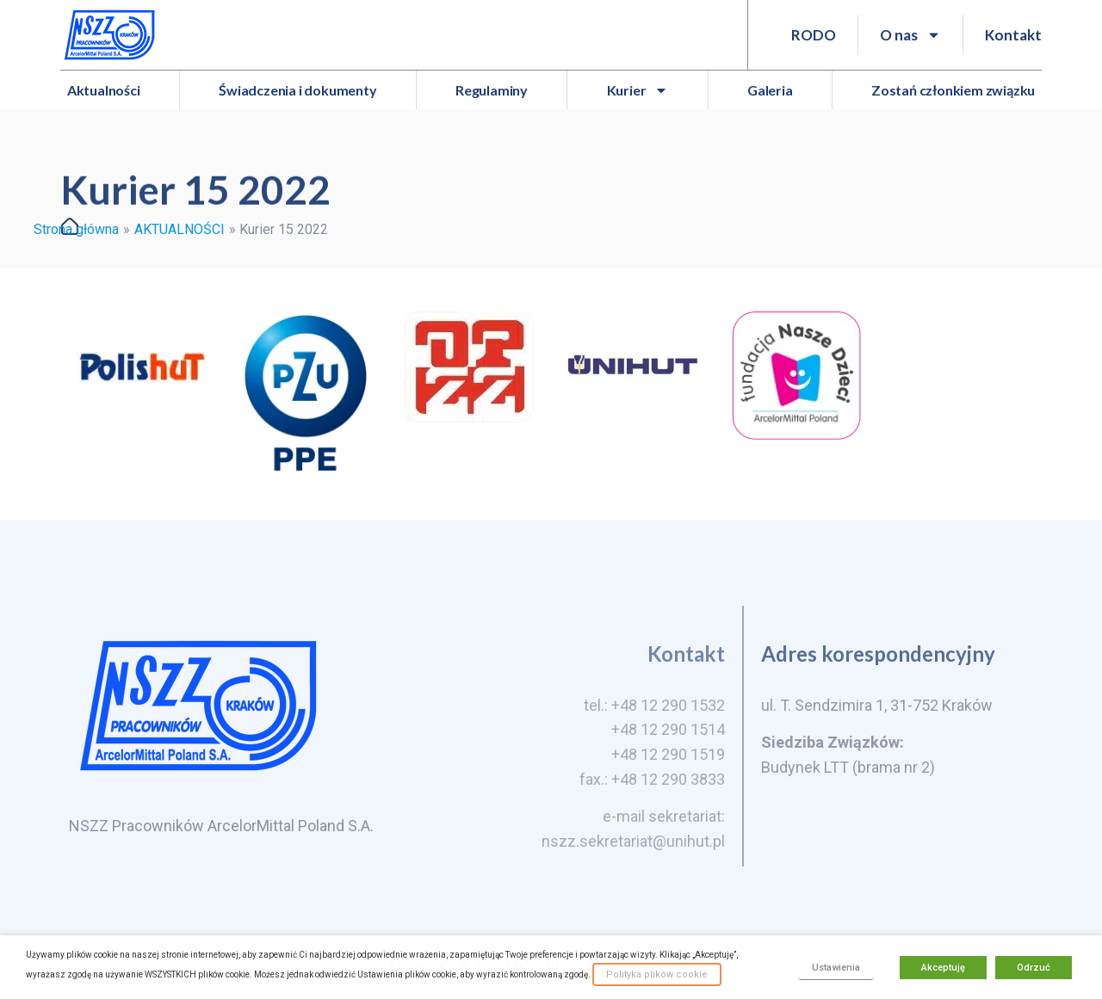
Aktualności (103, 90)
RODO (813, 35)
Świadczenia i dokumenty (297, 90)
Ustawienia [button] (836, 967)
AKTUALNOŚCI (179, 229)
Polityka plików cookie (657, 974)
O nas (910, 35)
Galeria (770, 90)
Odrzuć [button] (1033, 967)
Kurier (638, 90)
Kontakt (1013, 35)
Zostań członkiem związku (953, 90)
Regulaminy (491, 90)
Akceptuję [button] (943, 967)
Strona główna (76, 229)
